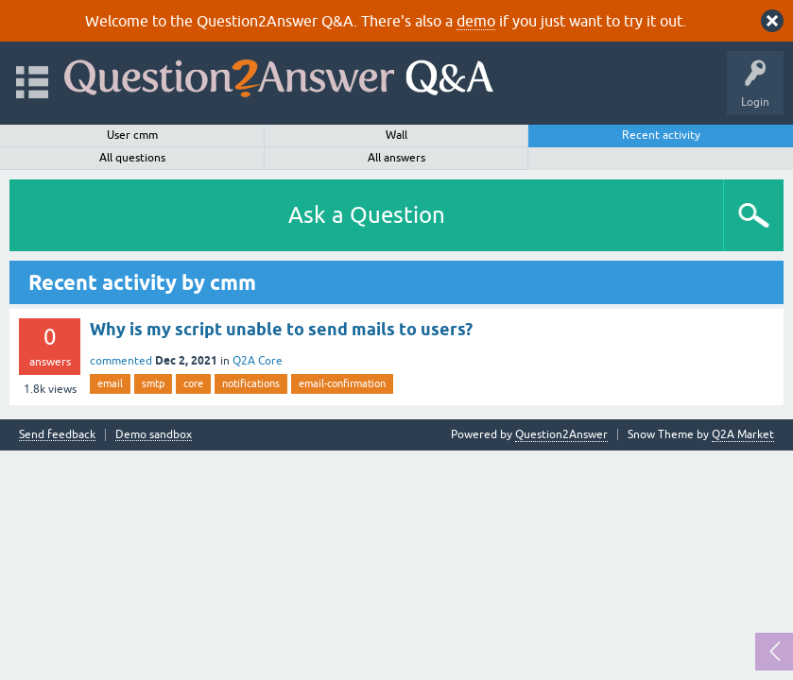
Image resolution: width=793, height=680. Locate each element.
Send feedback (57, 435)
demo (476, 20)
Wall (396, 135)
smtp (153, 383)
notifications (251, 383)
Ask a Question (366, 215)
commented (121, 360)
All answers (396, 157)
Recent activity (661, 135)
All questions (132, 157)
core (193, 383)
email (110, 383)
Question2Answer (561, 434)
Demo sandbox (153, 435)
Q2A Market (743, 434)
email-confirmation (342, 383)
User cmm (132, 135)
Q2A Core (258, 360)
